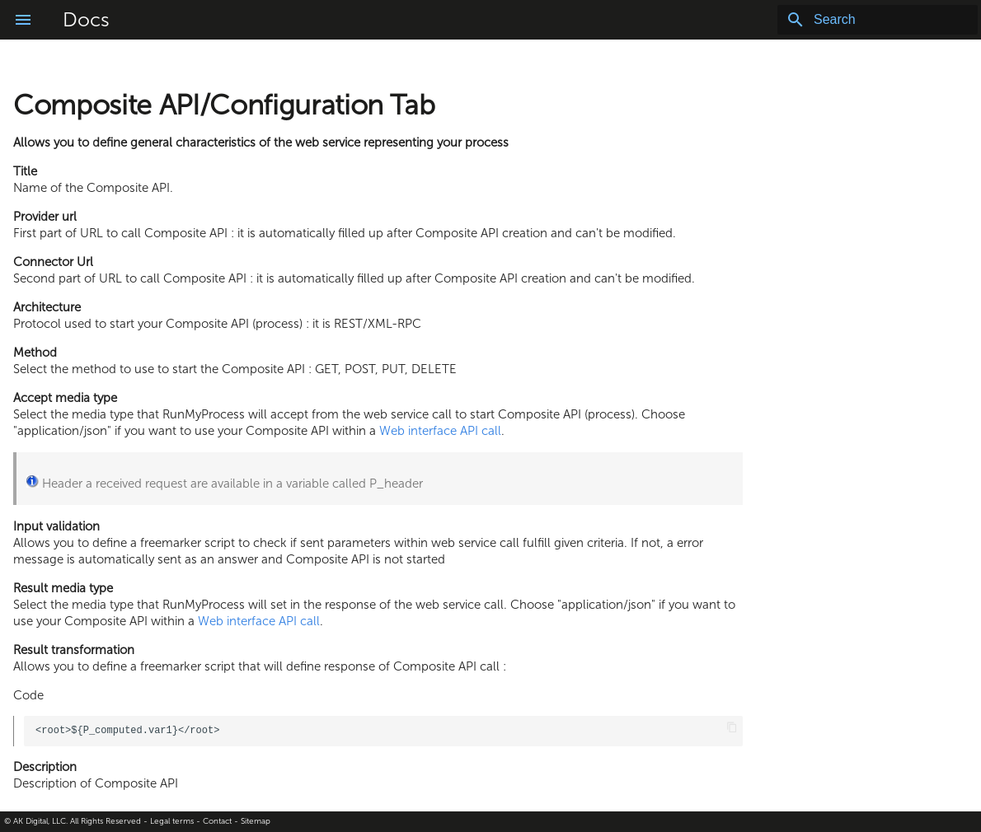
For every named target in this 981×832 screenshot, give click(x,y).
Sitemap (255, 821)
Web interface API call (440, 430)
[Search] (881, 20)
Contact (217, 821)
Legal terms (172, 821)
